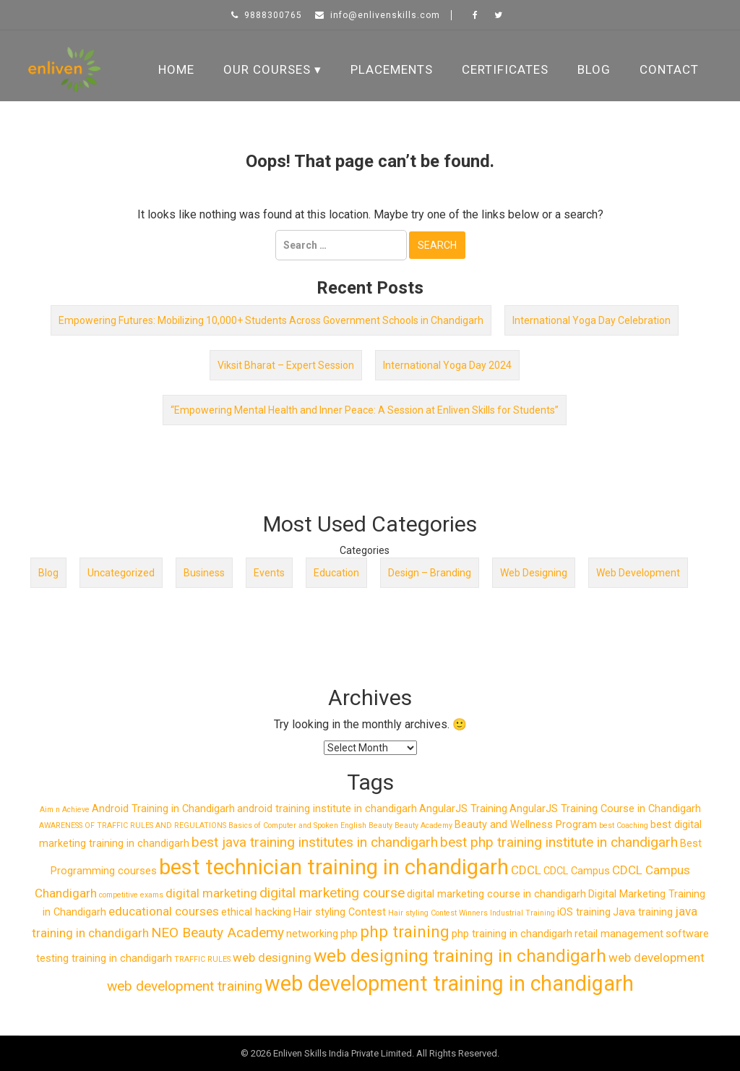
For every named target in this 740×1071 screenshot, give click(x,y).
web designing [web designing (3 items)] (272, 957)
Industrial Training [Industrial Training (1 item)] (522, 913)
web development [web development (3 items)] (656, 957)
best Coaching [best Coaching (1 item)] (623, 825)
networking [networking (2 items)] (312, 934)
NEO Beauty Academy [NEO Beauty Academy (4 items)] (217, 932)
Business (204, 573)
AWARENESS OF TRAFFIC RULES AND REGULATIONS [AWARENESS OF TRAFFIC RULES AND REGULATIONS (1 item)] (132, 825)
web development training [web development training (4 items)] (184, 986)
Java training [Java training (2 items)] (643, 912)
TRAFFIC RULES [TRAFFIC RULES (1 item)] (202, 959)
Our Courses (267, 69)
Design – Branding (429, 573)
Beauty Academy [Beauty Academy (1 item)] (423, 825)
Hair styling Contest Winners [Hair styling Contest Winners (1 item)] (438, 913)
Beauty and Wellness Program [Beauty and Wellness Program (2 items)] (526, 825)
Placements (391, 69)
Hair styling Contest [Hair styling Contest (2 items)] (339, 912)
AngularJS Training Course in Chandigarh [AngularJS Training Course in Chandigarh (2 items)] (605, 809)
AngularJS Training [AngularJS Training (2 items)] (463, 809)
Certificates (505, 69)
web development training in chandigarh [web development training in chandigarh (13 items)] (449, 983)
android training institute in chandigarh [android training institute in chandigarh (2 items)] (327, 809)
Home (176, 69)
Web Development (638, 573)
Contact (669, 69)
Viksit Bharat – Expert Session (286, 365)
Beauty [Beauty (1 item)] (380, 825)
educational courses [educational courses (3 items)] (163, 911)
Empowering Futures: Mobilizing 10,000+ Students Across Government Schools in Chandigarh (271, 320)
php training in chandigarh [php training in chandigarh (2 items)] (512, 934)
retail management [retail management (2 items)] (619, 934)
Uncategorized (121, 573)
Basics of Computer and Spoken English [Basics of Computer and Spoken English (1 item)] (297, 825)
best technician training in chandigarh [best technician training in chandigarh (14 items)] (334, 867)
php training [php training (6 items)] (404, 931)
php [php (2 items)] (349, 934)
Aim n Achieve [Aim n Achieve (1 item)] (65, 809)
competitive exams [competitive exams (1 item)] (131, 895)
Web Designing (533, 573)
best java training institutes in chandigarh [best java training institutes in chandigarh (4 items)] (315, 842)
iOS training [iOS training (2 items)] (584, 912)
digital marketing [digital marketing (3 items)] (211, 893)
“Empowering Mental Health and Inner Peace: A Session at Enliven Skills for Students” (365, 410)
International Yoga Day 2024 (447, 365)
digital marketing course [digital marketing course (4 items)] (332, 892)
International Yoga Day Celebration (591, 320)
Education (336, 573)
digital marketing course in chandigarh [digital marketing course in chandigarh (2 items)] (496, 894)
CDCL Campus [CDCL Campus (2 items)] (576, 871)
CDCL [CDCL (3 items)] (526, 870)
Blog (594, 69)
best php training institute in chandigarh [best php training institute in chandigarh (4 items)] (559, 842)
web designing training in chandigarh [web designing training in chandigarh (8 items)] (460, 955)
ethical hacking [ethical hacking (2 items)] (256, 912)
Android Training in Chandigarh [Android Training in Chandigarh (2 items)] (163, 809)
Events (269, 573)
